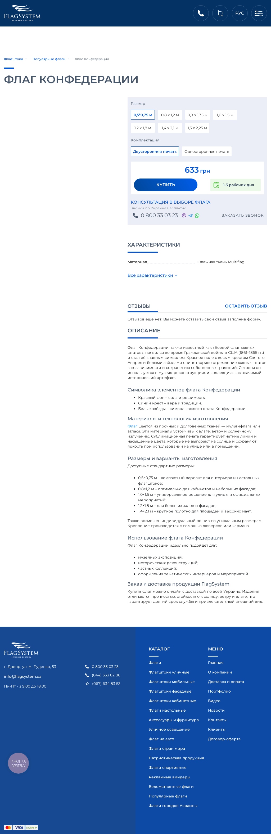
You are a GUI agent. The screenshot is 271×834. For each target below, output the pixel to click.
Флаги (155, 662)
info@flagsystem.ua (22, 676)
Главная (216, 662)
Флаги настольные (167, 710)
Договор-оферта (224, 739)
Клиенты (216, 729)
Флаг (132, 426)
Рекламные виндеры (169, 777)
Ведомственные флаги (171, 786)
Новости (216, 710)
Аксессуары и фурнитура (172, 719)
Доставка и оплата (226, 681)
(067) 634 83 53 (106, 683)
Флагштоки (13, 59)
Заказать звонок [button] (243, 215)
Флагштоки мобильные (172, 681)
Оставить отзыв (246, 306)
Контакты (217, 719)
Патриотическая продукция (172, 758)
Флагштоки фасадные (170, 691)
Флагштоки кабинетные (172, 700)
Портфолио (219, 691)
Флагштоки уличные (169, 672)
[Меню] (259, 13)
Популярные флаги (49, 59)
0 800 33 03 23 (159, 215)
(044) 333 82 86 (106, 675)
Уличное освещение (169, 729)
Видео (214, 700)
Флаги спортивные (168, 767)
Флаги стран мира (167, 748)
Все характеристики (150, 275)
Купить (165, 184)
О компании (220, 672)
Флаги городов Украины (172, 805)
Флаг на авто (161, 739)
